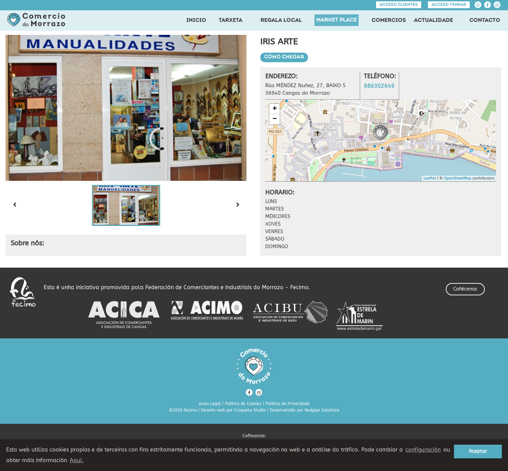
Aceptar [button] (478, 451)
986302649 (379, 86)
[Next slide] (237, 205)
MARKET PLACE (336, 20)
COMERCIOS (389, 20)
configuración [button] (423, 449)
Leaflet (430, 178)
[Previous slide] (14, 205)
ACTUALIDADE (433, 20)
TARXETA (230, 20)
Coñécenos (465, 289)
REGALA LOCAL (281, 20)
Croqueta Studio (250, 410)
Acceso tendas (448, 5)
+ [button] (274, 109)
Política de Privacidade (288, 403)
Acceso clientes (398, 5)
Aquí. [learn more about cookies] (76, 460)
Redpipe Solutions (322, 410)
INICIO (196, 20)
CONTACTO (484, 20)
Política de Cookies (243, 403)
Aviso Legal (210, 403)
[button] (126, 205)
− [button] (274, 119)
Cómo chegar (284, 57)
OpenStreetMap (457, 178)
